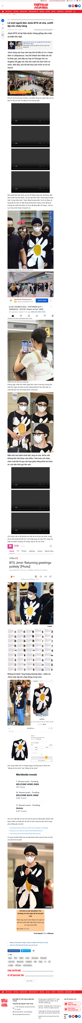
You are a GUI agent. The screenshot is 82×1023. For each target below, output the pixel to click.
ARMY (21, 958)
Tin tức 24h (8, 11)
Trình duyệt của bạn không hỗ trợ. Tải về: (30, 114)
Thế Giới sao (60, 11)
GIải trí (53, 11)
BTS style (43, 958)
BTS (15, 958)
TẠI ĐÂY (26, 929)
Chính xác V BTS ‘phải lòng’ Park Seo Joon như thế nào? (24, 945)
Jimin (27, 958)
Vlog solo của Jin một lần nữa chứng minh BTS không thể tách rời (26, 830)
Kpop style (20, 961)
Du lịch (48, 11)
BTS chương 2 (28, 965)
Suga (40, 961)
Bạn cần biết (68, 11)
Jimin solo (11, 961)
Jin (49, 961)
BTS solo (18, 965)
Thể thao (15, 11)
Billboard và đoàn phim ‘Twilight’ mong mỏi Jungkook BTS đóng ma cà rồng (29, 942)
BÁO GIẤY (45, 0)
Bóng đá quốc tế (33, 11)
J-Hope (11, 965)
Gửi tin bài (70, 0)
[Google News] (43, 30)
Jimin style (35, 958)
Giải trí (10, 14)
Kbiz (14, 14)
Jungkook (29, 961)
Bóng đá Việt (23, 11)
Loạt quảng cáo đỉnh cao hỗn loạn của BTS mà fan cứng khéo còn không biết (29, 828)
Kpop (10, 958)
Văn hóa (42, 11)
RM (35, 961)
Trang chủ (3, 14)
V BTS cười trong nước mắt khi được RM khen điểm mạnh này (25, 833)
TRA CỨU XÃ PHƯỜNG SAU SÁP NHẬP (57, 0)
